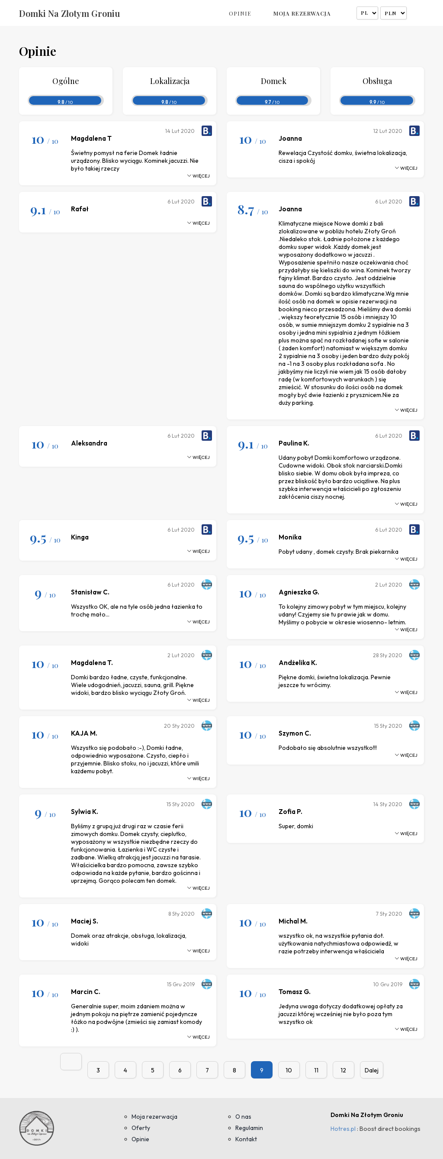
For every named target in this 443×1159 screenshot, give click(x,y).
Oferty (141, 1128)
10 (289, 1070)
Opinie (240, 13)
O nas (243, 1116)
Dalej (372, 1070)
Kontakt (246, 1139)
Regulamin (249, 1128)
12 (343, 1070)
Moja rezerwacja (302, 13)
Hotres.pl (343, 1129)
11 (316, 1070)
